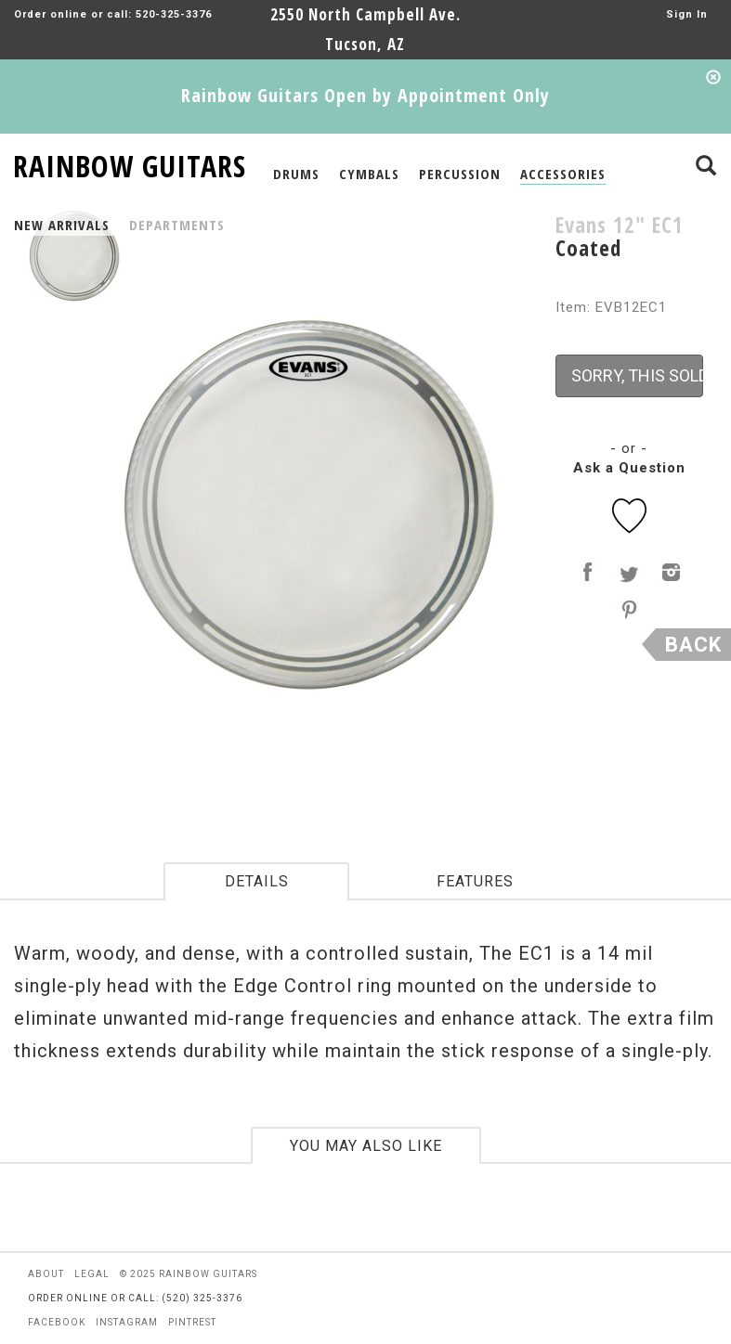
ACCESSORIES (563, 173)
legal (92, 1274)
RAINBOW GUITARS (129, 163)
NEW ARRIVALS (62, 224)
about (46, 1274)
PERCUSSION (460, 173)
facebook (56, 1322)
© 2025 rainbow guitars (188, 1274)
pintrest (192, 1322)
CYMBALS (369, 173)
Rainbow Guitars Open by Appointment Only (365, 95)
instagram (127, 1322)
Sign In (687, 14)
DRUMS (296, 173)
